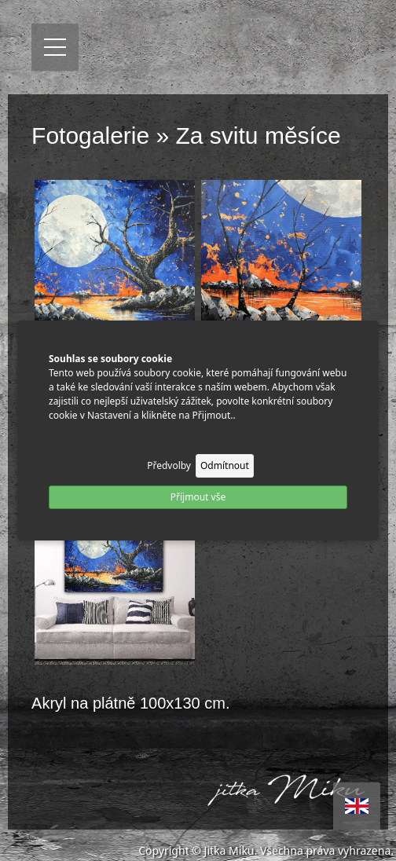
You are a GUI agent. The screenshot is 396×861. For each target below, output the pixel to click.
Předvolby (169, 465)
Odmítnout (224, 465)
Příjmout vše (198, 497)
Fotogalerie (90, 135)
